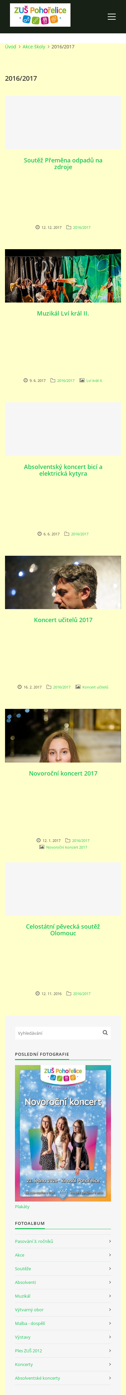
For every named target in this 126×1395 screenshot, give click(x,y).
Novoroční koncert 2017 (63, 773)
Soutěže (23, 1269)
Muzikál (22, 1296)
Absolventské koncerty (37, 1378)
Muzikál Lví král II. (63, 313)
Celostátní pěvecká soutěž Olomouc (63, 929)
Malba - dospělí (30, 1323)
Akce (19, 1255)
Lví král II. (94, 380)
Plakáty (22, 1207)
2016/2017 (81, 227)
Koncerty (24, 1364)
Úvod (10, 46)
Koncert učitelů (95, 686)
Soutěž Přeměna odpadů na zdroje (63, 163)
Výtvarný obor (29, 1310)
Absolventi (25, 1282)
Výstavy (23, 1337)
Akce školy (34, 46)
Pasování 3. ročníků (34, 1241)
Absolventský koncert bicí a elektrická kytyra (63, 470)
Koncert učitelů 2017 (63, 619)
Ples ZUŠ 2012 (28, 1351)
